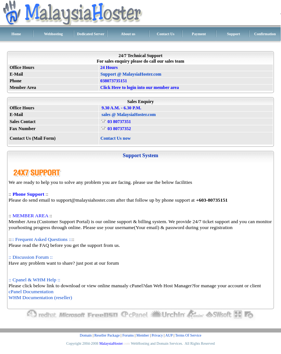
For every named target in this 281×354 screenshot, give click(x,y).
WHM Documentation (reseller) (40, 297)
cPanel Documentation (31, 291)
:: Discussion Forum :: (31, 257)
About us (128, 34)
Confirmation (265, 34)
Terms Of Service (188, 335)
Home (16, 34)
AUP (169, 335)
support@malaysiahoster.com (85, 200)
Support (233, 34)
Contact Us (166, 34)
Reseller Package (107, 335)
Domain (85, 335)
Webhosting (53, 34)
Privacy (157, 335)
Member (142, 335)
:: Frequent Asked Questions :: (41, 239)
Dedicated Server (90, 34)
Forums (128, 335)
